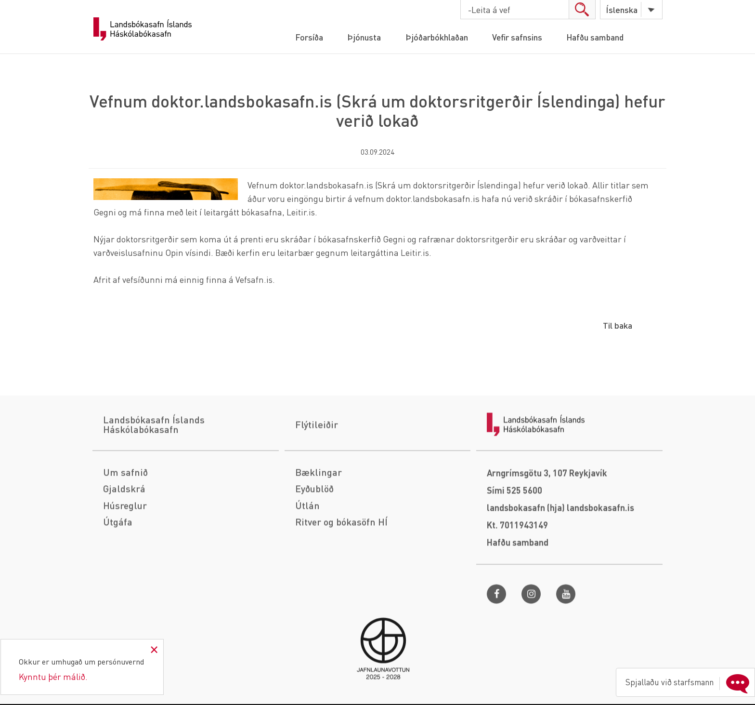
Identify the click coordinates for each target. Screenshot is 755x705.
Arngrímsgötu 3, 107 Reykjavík (547, 521)
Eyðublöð (314, 537)
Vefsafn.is (254, 279)
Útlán (307, 553)
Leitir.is (300, 211)
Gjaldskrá (124, 537)
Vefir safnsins (518, 36)
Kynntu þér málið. (53, 676)
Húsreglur (125, 553)
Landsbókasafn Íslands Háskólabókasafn (142, 28)
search (581, 9)
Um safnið (125, 520)
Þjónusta (361, 36)
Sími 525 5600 (514, 538)
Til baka (617, 325)
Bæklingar (318, 520)
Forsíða (305, 36)
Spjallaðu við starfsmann (684, 680)
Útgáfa (117, 569)
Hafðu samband (597, 36)
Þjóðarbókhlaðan (436, 36)
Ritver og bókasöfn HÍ (341, 569)
